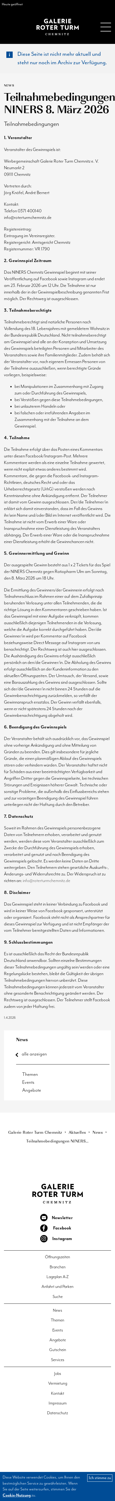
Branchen (58, 1267)
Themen (30, 1074)
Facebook (62, 1228)
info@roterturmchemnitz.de (46, 880)
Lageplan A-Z (58, 1276)
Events (28, 1082)
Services (57, 1359)
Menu (105, 27)
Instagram (62, 1239)
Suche (58, 1296)
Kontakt (57, 1393)
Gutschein (57, 1349)
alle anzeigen (34, 1054)
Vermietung (57, 1383)
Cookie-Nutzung (17, 1495)
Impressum (58, 1403)
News (22, 1039)
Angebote (31, 1090)
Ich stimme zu (100, 1478)
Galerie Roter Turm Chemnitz (57, 27)
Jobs (57, 1373)
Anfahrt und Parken (57, 1286)
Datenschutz (57, 1413)
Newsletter (62, 1218)
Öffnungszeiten (57, 1257)
